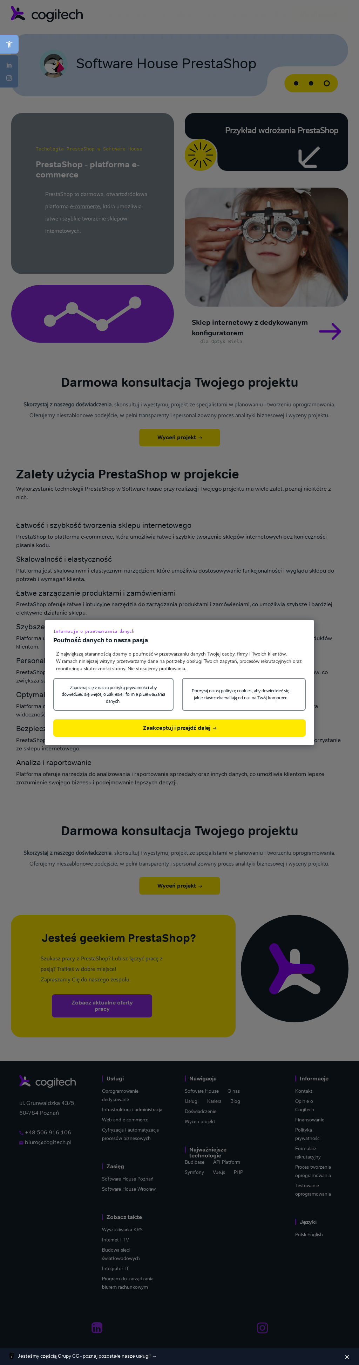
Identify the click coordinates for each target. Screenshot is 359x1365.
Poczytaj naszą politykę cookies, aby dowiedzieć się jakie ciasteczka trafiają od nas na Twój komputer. (240, 694)
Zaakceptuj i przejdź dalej (179, 728)
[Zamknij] (347, 1356)
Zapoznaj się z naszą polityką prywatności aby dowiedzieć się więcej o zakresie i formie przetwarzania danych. (113, 694)
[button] (9, 44)
